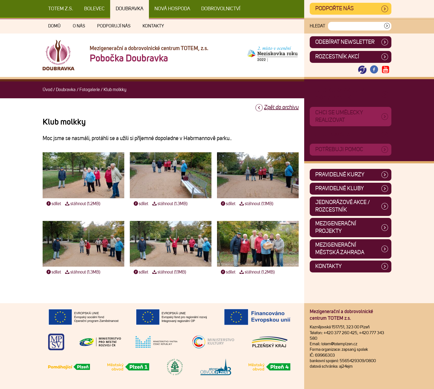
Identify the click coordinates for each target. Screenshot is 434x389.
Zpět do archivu (281, 107)
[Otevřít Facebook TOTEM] (374, 70)
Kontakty (153, 26)
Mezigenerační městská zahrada (339, 248)
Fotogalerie (89, 89)
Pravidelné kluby (339, 188)
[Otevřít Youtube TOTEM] (385, 70)
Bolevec (94, 8)
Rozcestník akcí (337, 57)
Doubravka (129, 8)
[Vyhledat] (387, 26)
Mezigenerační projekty (335, 227)
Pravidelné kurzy (340, 174)
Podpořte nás (334, 8)
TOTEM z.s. (60, 8)
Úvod (47, 89)
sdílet (53, 204)
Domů (54, 26)
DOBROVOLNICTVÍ (220, 8)
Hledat (317, 26)
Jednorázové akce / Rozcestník (342, 206)
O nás (79, 26)
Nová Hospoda (172, 8)
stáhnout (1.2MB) (82, 204)
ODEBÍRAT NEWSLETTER (344, 42)
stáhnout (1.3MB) (169, 204)
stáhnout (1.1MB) (255, 204)
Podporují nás (113, 26)
